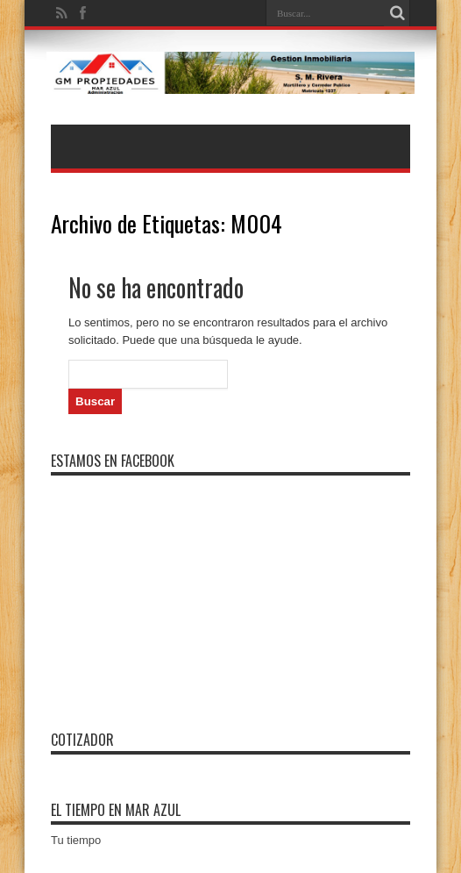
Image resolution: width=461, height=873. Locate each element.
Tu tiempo (76, 840)
